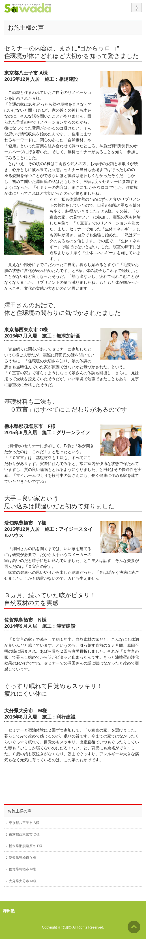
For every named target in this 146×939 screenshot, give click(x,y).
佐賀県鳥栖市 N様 (22, 869)
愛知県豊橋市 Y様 (22, 858)
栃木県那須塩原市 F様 (25, 846)
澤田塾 (66, 927)
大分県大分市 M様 (22, 881)
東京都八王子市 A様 (24, 823)
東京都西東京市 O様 (24, 834)
